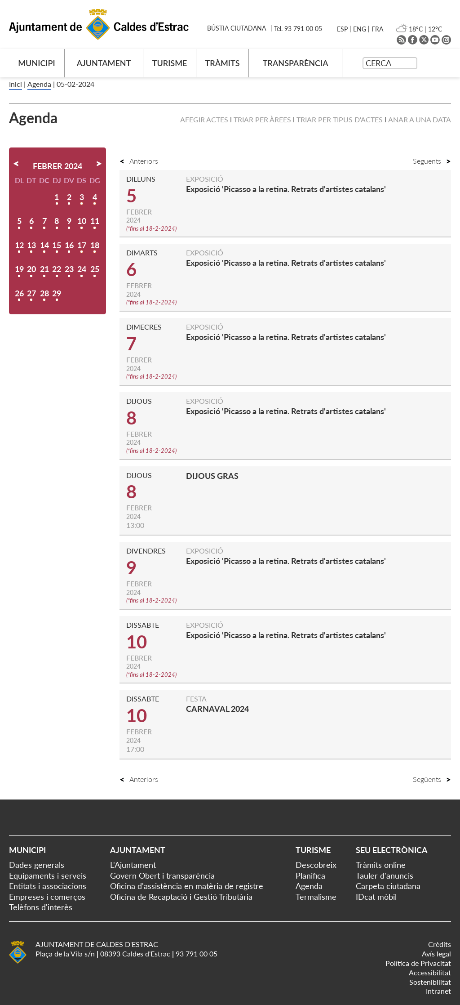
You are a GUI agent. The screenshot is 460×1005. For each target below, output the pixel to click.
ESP (342, 29)
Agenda (39, 84)
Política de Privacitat (418, 963)
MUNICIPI (36, 63)
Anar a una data (419, 119)
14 (44, 245)
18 (94, 245)
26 (19, 293)
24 (81, 269)
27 (31, 293)
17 (81, 245)
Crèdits (439, 944)
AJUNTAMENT (104, 63)
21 (44, 269)
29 (56, 293)
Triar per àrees (262, 119)
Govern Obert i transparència (162, 875)
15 (56, 245)
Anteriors (138, 160)
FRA (377, 29)
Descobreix (316, 865)
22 (56, 269)
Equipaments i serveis (47, 875)
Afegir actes (204, 119)
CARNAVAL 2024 (217, 709)
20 (31, 269)
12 (19, 245)
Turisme (313, 850)
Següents (432, 160)
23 (69, 269)
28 (44, 293)
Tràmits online (381, 865)
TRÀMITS (222, 63)
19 (19, 269)
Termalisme (316, 897)
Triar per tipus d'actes (339, 119)
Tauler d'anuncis (384, 875)
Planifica (310, 875)
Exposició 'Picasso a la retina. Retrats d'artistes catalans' (286, 189)
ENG (359, 29)
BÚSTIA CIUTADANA (236, 28)
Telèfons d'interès (40, 907)
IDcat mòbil (376, 897)
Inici (15, 84)
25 (94, 269)
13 (31, 245)
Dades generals (36, 865)
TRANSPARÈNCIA (295, 63)
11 (94, 221)
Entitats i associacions (47, 886)
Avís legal (436, 953)
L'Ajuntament (133, 865)
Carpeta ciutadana (388, 886)
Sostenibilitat (430, 982)
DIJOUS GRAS (212, 476)
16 (69, 245)
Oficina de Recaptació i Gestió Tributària (181, 897)
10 (81, 221)
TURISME (169, 63)
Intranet (438, 991)
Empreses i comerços (47, 897)
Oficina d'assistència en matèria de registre (186, 886)
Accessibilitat (430, 972)
